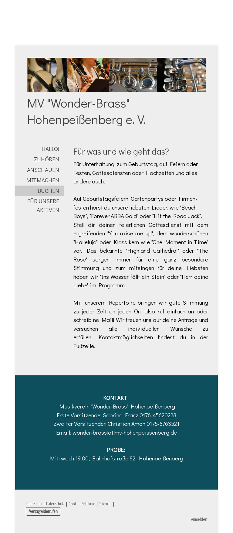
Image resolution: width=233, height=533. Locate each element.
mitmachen (42, 180)
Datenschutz (55, 504)
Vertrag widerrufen (43, 511)
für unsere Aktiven (43, 205)
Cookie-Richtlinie (82, 504)
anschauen (43, 169)
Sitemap (105, 504)
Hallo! (50, 148)
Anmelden (199, 519)
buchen (48, 190)
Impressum (34, 504)
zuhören (46, 159)
